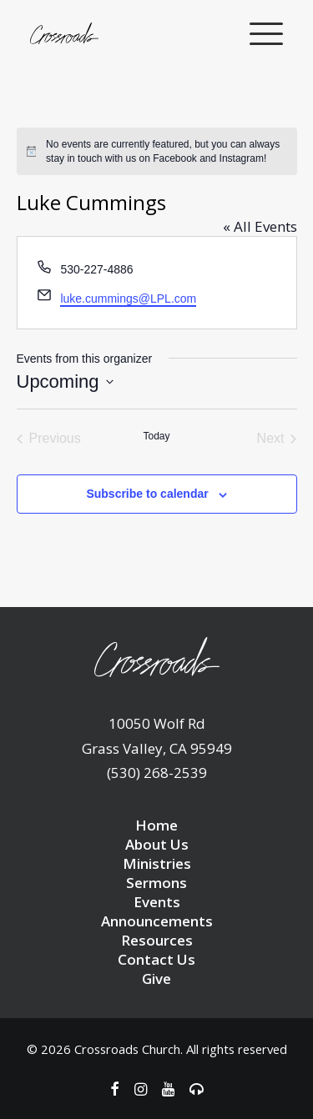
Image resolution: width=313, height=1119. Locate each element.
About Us (157, 844)
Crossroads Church (127, 1049)
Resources (157, 940)
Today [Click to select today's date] (156, 436)
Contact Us (156, 959)
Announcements (157, 921)
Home (156, 825)
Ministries (157, 863)
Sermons (156, 882)
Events (157, 901)
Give (156, 978)
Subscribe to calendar (147, 493)
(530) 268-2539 (157, 772)
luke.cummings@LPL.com (128, 298)
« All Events (260, 226)
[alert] (157, 151)
